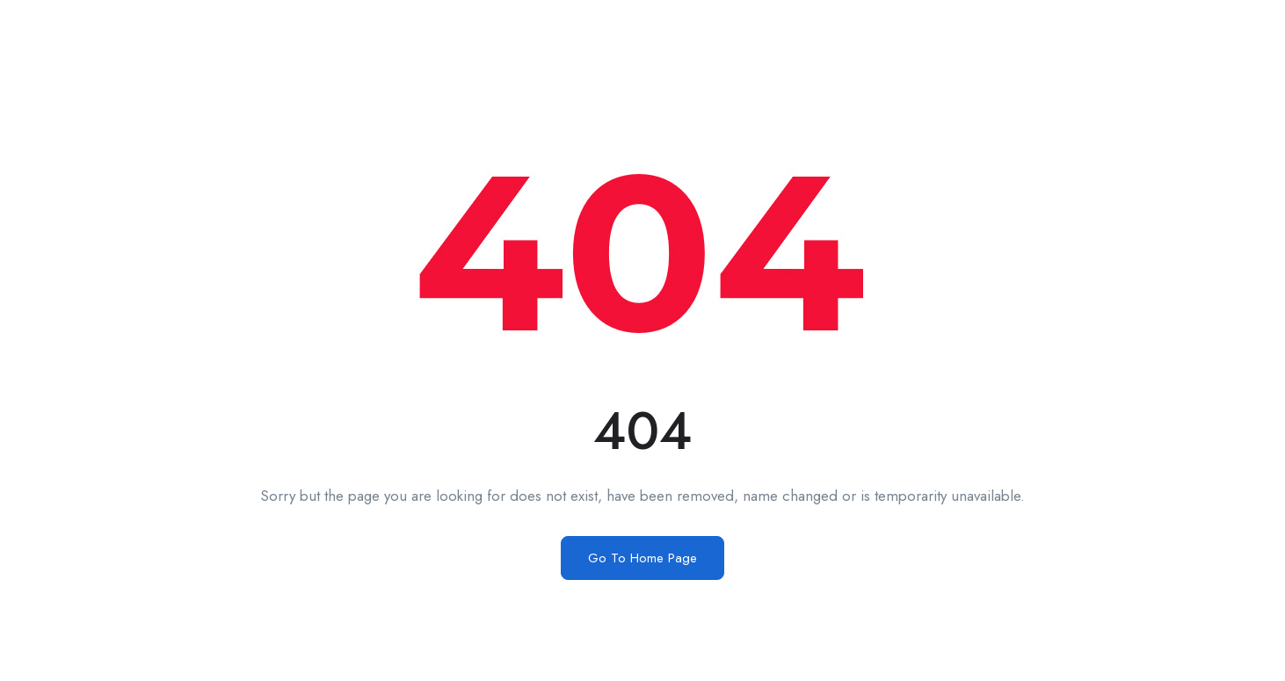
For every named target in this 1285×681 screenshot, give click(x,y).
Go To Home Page (642, 558)
